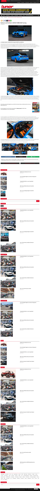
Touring (17, 160)
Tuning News (22, 2)
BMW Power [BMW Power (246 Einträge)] (29, 474)
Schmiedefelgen (14, 160)
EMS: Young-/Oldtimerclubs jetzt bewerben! (27, 220)
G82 (31, 159)
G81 (30, 159)
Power (10, 160)
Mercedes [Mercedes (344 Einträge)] (31, 475)
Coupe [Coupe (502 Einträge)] (9, 475)
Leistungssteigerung (3, 160)
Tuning (19, 160)
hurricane (35, 159)
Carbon (20, 159)
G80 (29, 159)
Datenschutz (35, 2)
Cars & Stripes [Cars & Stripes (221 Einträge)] (6, 475)
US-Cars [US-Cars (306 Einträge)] (36, 478)
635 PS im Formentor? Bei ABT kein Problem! (27, 361)
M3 (9, 160)
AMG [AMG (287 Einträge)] (10, 474)
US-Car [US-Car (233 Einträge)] (33, 478)
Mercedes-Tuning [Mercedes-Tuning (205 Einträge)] (35, 475)
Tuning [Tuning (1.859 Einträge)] (25, 478)
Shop (24, 15)
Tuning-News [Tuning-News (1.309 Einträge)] (29, 478)
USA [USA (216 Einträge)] (38, 478)
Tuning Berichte (27, 2)
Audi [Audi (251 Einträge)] (12, 474)
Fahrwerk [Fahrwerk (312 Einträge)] (16, 475)
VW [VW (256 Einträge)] (3, 479)
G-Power (28, 159)
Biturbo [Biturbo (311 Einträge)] (20, 474)
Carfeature (6, 159)
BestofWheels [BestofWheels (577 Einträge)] (16, 474)
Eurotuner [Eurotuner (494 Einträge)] (12, 475)
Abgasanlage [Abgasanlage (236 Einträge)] (2, 474)
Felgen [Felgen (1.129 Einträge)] (19, 475)
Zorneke (23, 160)
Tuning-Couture (19, 108)
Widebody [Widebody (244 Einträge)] (6, 479)
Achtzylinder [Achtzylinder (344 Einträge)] (6, 474)
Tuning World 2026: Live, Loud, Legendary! (26, 181)
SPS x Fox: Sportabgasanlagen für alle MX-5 (27, 190)
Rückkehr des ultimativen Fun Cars (15, 0)
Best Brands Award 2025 (29, 15)
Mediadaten (18, 2)
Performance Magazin (14, 159)
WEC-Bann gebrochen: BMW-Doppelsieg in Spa (27, 462)
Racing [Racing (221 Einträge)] (2, 478)
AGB (37, 2)
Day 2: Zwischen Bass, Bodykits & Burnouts (27, 242)
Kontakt (20, 15)
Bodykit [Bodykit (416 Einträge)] (33, 474)
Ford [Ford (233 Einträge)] (21, 475)
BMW (18, 159)
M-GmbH (8, 160)
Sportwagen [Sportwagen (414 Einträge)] (7, 478)
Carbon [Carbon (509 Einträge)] (36, 474)
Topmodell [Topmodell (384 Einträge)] (18, 478)
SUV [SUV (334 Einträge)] (11, 478)
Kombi (37, 159)
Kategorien (7, 15)
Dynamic (25, 159)
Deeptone (22, 159)
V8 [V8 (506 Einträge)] (1, 479)
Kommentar (16, 15)
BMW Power (3, 159)
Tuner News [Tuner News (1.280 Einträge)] (22, 478)
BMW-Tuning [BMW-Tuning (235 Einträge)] (25, 474)
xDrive (20, 160)
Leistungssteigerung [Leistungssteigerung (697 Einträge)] (26, 475)
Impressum (31, 2)
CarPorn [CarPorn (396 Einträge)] (2, 475)
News (4, 15)
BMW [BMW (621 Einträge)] (22, 474)
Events (12, 15)
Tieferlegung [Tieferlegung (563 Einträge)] (14, 478)
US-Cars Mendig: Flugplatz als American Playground (28, 176)
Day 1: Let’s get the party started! (25, 288)
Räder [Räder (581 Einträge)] (4, 478)
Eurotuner (9, 159)
